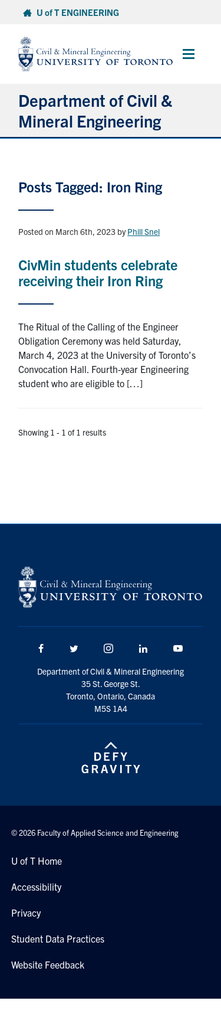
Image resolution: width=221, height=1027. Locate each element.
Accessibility (36, 886)
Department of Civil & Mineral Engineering (95, 110)
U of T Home (36, 860)
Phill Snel (143, 231)
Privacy (26, 912)
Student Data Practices (57, 938)
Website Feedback (47, 964)
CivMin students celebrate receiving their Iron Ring (97, 272)
